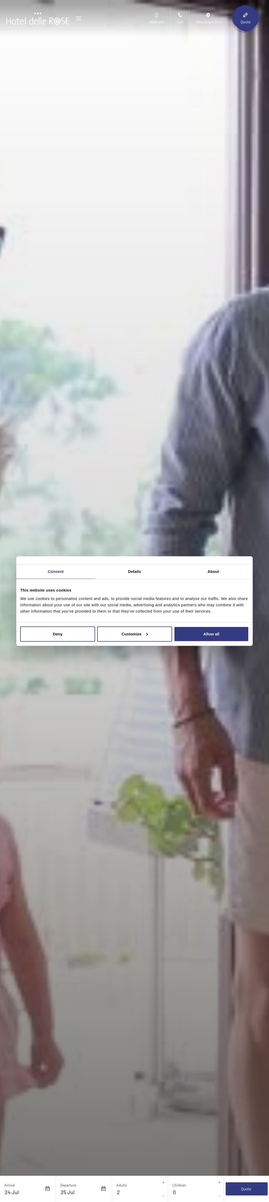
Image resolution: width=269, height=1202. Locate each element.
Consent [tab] (56, 571)
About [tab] (213, 571)
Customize (135, 633)
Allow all (211, 633)
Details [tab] (134, 571)
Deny (58, 633)
